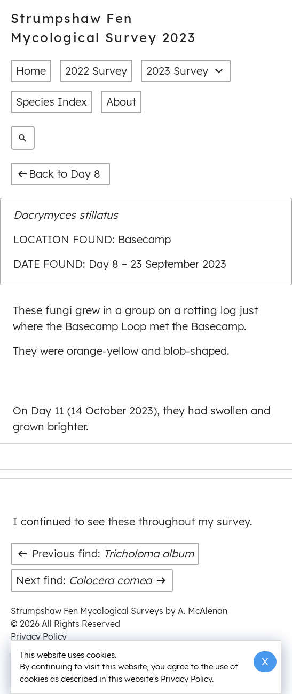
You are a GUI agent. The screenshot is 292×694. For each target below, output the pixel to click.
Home (31, 70)
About (121, 101)
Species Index (51, 101)
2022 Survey (96, 70)
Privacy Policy (39, 636)
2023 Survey (185, 71)
